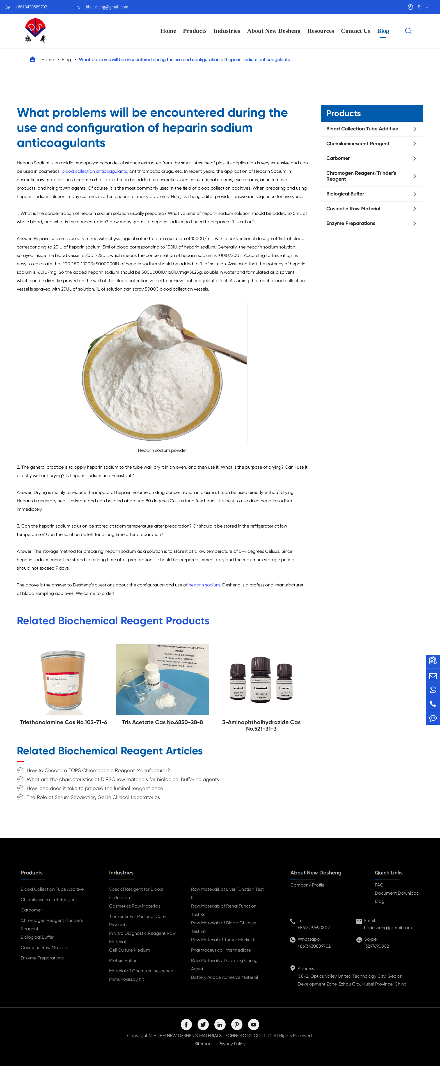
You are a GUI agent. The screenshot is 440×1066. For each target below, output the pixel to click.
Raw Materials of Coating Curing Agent (224, 964)
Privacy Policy (232, 1043)
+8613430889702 (31, 6)
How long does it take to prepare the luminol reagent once (95, 788)
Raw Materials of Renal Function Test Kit (223, 910)
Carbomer (338, 158)
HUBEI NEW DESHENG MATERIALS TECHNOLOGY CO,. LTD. (212, 1035)
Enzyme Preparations (350, 223)
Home (168, 30)
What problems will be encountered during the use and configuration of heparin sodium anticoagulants (184, 59)
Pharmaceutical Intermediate (221, 950)
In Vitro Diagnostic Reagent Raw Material (142, 937)
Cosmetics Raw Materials (135, 906)
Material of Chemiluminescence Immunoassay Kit (141, 975)
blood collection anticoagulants (94, 171)
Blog (383, 30)
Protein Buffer (122, 960)
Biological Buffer (345, 194)
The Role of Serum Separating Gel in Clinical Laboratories (93, 797)
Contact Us (355, 30)
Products (195, 30)
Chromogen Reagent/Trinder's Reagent (361, 176)
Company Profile (307, 885)
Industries (227, 30)
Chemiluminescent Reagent (357, 144)
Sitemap (203, 1043)
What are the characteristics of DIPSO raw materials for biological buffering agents (123, 779)
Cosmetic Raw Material (353, 209)
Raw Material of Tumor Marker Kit (224, 939)
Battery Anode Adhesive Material (224, 977)
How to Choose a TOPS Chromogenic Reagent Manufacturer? (98, 770)
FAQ (379, 885)
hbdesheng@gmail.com (107, 6)
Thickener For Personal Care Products (137, 920)
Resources (321, 30)
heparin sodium (204, 585)
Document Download (397, 893)
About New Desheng (274, 30)
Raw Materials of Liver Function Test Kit (227, 893)
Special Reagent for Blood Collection (136, 893)
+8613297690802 (313, 927)
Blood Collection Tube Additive (362, 129)
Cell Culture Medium (129, 950)
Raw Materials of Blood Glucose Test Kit (223, 927)
